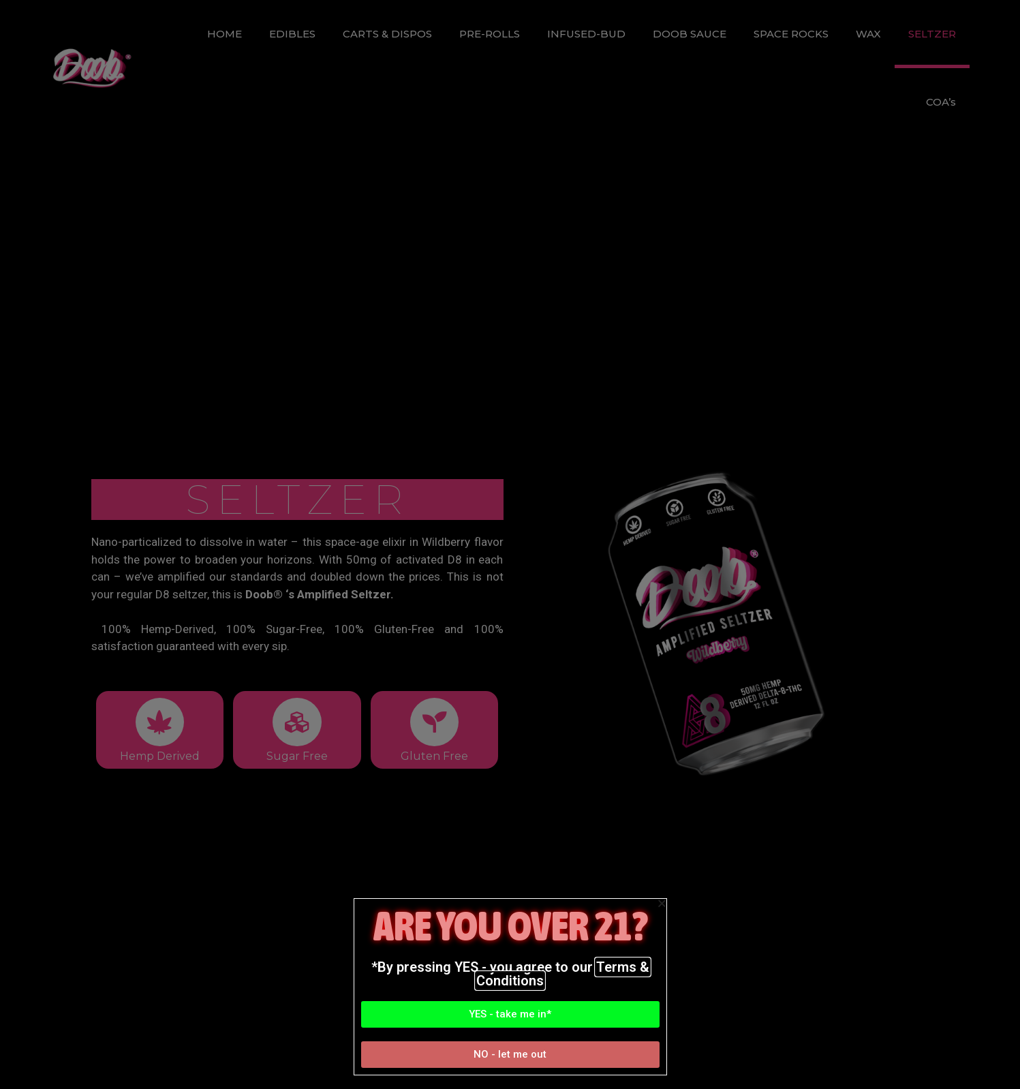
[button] (510, 1014)
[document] (510, 544)
